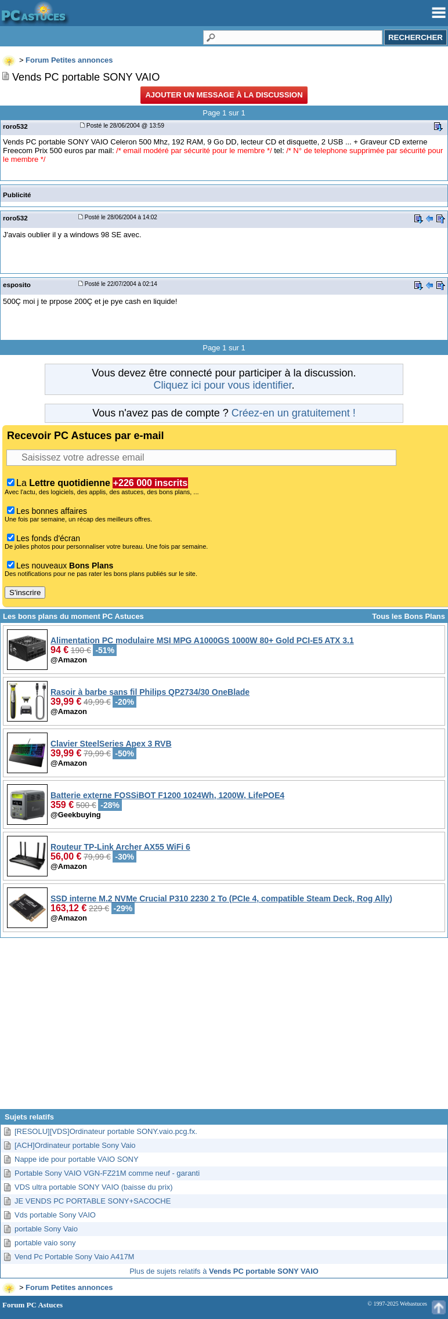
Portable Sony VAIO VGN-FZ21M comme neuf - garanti (107, 1173)
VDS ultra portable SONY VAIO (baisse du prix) (94, 1187)
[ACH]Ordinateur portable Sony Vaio (75, 1145)
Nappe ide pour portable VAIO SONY (77, 1159)
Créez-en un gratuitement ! (294, 413)
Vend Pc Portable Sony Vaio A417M (74, 1256)
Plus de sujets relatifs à (224, 1271)
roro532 (15, 126)
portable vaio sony (45, 1242)
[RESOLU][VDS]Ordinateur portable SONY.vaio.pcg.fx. (106, 1131)
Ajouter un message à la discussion (223, 94)
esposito (17, 284)
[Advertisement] (224, 1028)
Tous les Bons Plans (408, 616)
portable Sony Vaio (46, 1228)
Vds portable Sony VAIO (55, 1215)
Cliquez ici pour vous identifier (222, 385)
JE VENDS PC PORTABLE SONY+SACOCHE (93, 1201)
